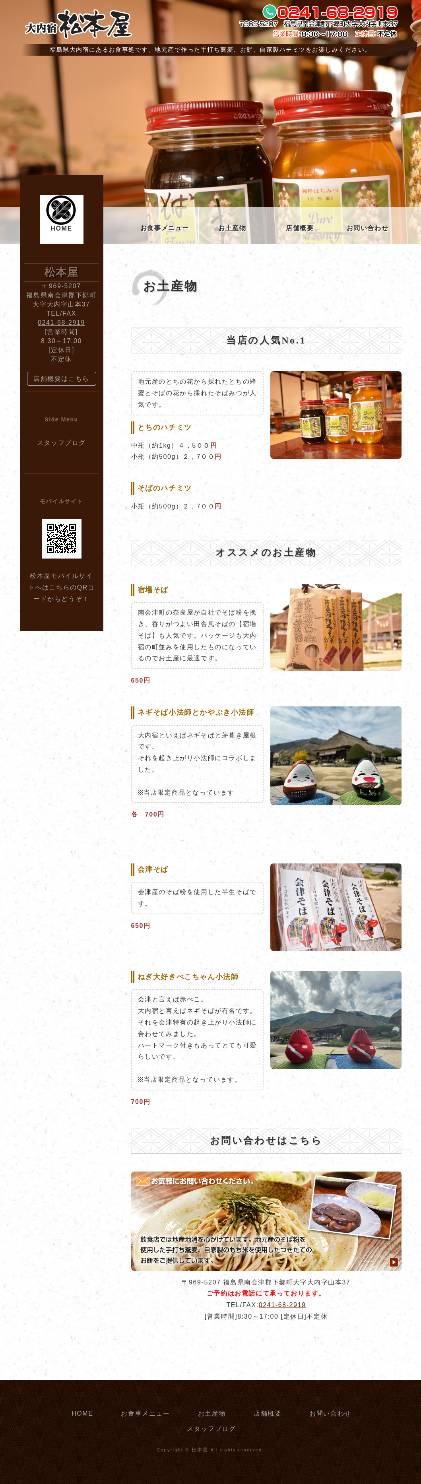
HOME (61, 228)
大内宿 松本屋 (77, 24)
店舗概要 (300, 228)
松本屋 (200, 1450)
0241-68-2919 (282, 1305)
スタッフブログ (61, 442)
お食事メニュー (164, 228)
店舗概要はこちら (61, 378)
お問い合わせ (368, 228)
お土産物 (232, 228)
